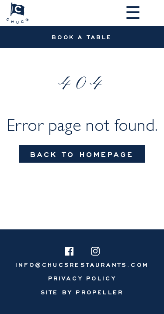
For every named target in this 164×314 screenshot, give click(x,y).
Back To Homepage (82, 154)
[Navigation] (134, 13)
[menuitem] (82, 278)
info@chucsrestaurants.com (82, 264)
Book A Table (82, 37)
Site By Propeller (82, 292)
